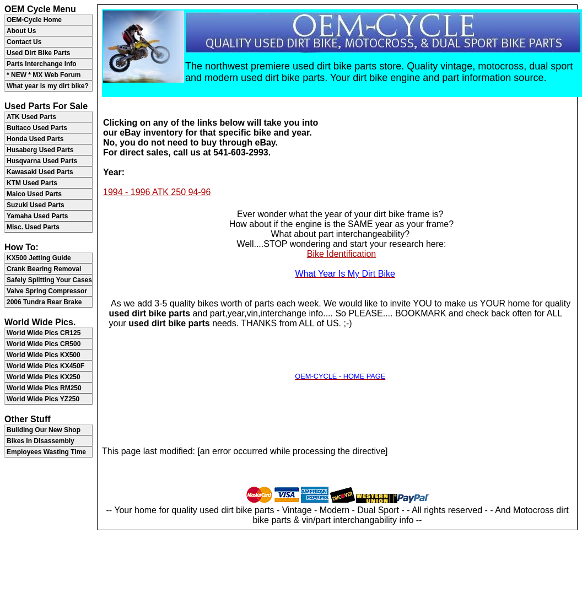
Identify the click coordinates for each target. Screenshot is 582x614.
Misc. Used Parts (33, 227)
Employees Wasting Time (46, 452)
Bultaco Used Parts (37, 128)
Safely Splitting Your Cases (49, 280)
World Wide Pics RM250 (44, 388)
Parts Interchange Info (42, 64)
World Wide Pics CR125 (43, 333)
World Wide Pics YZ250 (43, 399)
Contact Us (24, 42)
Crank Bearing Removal (44, 269)
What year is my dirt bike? (48, 86)
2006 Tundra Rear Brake (44, 302)
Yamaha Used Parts (37, 216)
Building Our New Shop (43, 430)
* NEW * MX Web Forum (43, 75)
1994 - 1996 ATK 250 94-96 (157, 192)
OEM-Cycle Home (34, 20)
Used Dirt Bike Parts (38, 53)
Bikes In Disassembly (40, 441)
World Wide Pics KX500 (43, 355)
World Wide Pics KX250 (43, 377)
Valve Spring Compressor (47, 291)
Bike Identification (341, 253)
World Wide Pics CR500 (43, 344)
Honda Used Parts (35, 139)
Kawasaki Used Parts (40, 172)
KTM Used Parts (32, 183)
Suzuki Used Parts (35, 205)
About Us (21, 31)
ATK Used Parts (31, 117)
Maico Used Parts (34, 194)
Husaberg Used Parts (40, 150)
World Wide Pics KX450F (45, 366)
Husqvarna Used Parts (42, 161)
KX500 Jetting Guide (39, 258)
